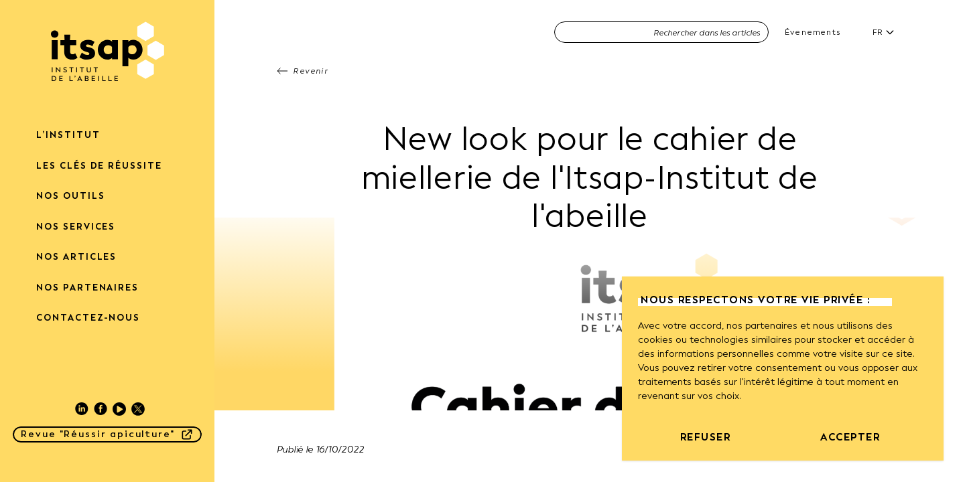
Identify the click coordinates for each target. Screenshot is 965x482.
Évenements (812, 32)
